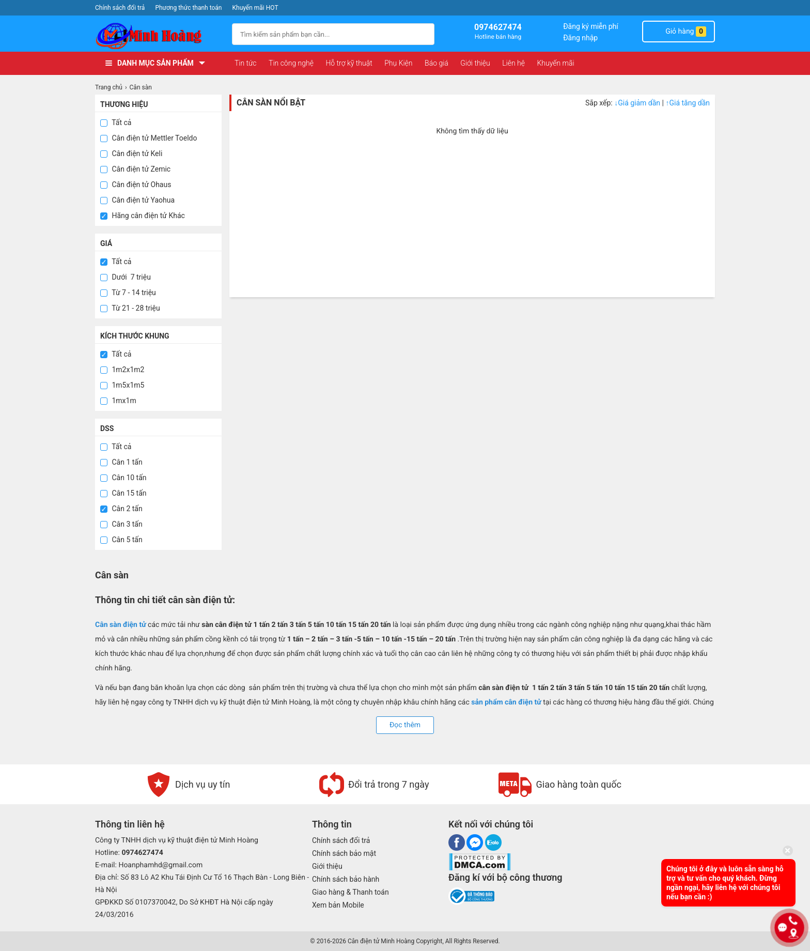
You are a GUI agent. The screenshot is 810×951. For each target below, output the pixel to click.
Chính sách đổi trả (120, 7)
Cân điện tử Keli (131, 153)
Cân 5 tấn (121, 539)
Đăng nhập (580, 38)
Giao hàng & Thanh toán (350, 892)
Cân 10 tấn (123, 477)
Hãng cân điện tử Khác (142, 215)
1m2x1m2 (122, 369)
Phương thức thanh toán (188, 7)
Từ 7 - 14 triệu (128, 292)
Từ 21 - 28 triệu (130, 308)
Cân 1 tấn (121, 462)
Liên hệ (513, 63)
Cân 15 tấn (123, 493)
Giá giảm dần (638, 103)
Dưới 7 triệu (125, 277)
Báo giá (436, 63)
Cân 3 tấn (121, 524)
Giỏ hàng (678, 31)
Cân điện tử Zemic (135, 169)
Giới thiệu (475, 63)
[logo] (158, 36)
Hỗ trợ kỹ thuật (348, 63)
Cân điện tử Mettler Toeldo (148, 138)
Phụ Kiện (398, 63)
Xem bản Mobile (338, 905)
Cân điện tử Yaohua (137, 200)
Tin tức (246, 63)
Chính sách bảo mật (344, 853)
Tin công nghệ (291, 63)
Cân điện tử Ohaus (135, 184)
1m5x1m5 (122, 385)
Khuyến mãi (555, 63)
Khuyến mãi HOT (255, 7)
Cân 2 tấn (121, 508)
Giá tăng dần (687, 103)
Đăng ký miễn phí (590, 26)
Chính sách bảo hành (345, 879)
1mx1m (118, 400)
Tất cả (115, 122)
